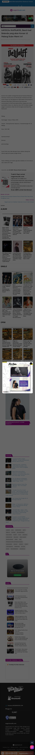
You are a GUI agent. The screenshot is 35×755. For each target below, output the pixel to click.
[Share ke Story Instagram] (32, 747)
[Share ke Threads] (32, 743)
